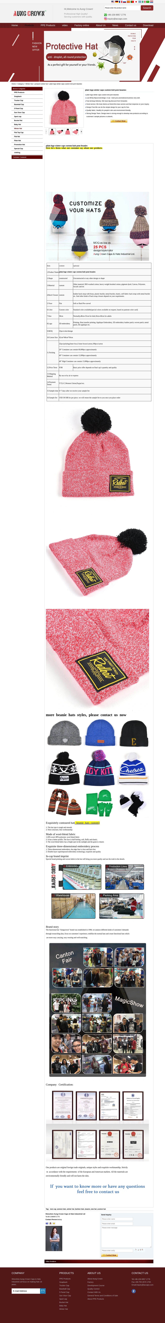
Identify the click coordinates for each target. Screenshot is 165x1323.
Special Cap (18, 148)
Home (15, 25)
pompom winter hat (41, 84)
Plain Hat (17, 140)
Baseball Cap (19, 104)
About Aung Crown (94, 1279)
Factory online (82, 25)
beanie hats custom (87, 822)
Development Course (95, 1285)
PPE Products (48, 25)
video (65, 25)
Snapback (18, 96)
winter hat (70, 1209)
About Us (100, 25)
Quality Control (93, 1289)
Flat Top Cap (18, 132)
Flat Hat (17, 136)
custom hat (101, 1209)
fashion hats (79, 1209)
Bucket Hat (18, 120)
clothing (17, 152)
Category (21, 84)
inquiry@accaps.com (117, 19)
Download (148, 25)
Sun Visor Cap (19, 112)
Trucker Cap (18, 100)
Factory (90, 1282)
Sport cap (17, 116)
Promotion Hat (19, 144)
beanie (87, 1209)
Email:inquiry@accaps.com (142, 1285)
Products (29, 25)
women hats (61, 1209)
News (115, 25)
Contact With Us (93, 1292)
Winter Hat (29, 84)
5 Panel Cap (18, 108)
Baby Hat (17, 124)
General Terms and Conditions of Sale (102, 1296)
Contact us (130, 25)
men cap (53, 1209)
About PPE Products (95, 1299)
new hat (94, 1209)
